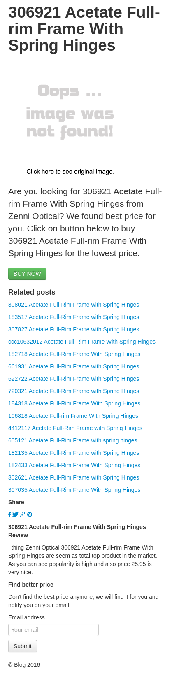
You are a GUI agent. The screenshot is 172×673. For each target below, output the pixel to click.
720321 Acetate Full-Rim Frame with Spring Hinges (73, 391)
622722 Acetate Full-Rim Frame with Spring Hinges (73, 378)
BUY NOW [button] (27, 273)
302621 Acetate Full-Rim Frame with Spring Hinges (73, 477)
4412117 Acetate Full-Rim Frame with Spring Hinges (75, 428)
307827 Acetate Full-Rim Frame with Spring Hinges (73, 329)
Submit (23, 646)
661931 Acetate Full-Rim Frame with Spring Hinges (73, 366)
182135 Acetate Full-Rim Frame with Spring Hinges (73, 452)
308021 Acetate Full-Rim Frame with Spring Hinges (73, 304)
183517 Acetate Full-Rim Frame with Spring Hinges (73, 317)
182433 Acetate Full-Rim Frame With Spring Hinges (74, 465)
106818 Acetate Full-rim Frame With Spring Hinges (73, 415)
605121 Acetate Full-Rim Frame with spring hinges (72, 440)
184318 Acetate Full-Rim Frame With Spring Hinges (74, 403)
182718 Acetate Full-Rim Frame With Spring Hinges (74, 354)
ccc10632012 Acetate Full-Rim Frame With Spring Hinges (82, 341)
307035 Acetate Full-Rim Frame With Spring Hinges (74, 490)
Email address (26, 617)
